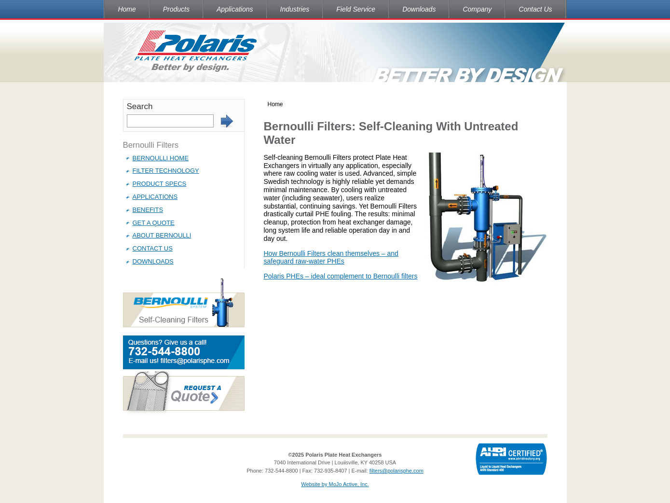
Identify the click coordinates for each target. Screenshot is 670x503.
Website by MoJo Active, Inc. (335, 484)
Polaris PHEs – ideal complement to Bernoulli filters (341, 276)
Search (140, 106)
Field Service (355, 9)
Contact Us (535, 9)
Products (176, 9)
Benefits (148, 209)
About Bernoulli (162, 235)
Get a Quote (154, 222)
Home (127, 9)
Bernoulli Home (161, 158)
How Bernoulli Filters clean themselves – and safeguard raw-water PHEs (331, 257)
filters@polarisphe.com (396, 471)
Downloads (419, 9)
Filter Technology (166, 170)
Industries (295, 9)
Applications (235, 9)
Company (477, 9)
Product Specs (160, 183)
